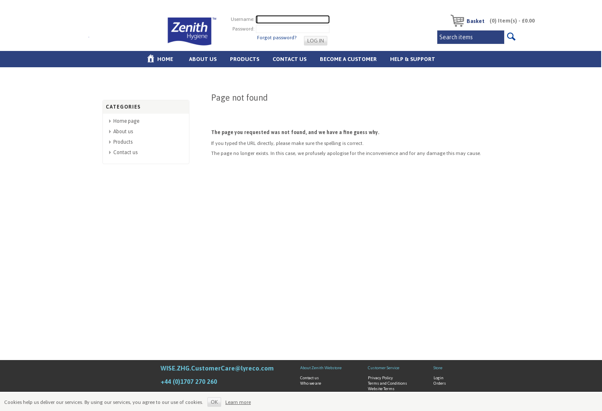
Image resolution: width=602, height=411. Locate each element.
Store (438, 367)
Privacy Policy (380, 377)
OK (214, 402)
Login (439, 377)
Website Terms (381, 388)
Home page (126, 121)
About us (203, 59)
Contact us (125, 152)
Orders (440, 383)
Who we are (310, 383)
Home (165, 59)
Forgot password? (276, 38)
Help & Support (412, 59)
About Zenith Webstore (321, 367)
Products (244, 59)
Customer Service (383, 367)
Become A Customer (348, 59)
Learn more (238, 402)
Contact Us (289, 59)
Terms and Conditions (387, 383)
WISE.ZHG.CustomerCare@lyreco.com (217, 368)
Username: (243, 19)
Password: (243, 29)
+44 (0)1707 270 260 (189, 381)
